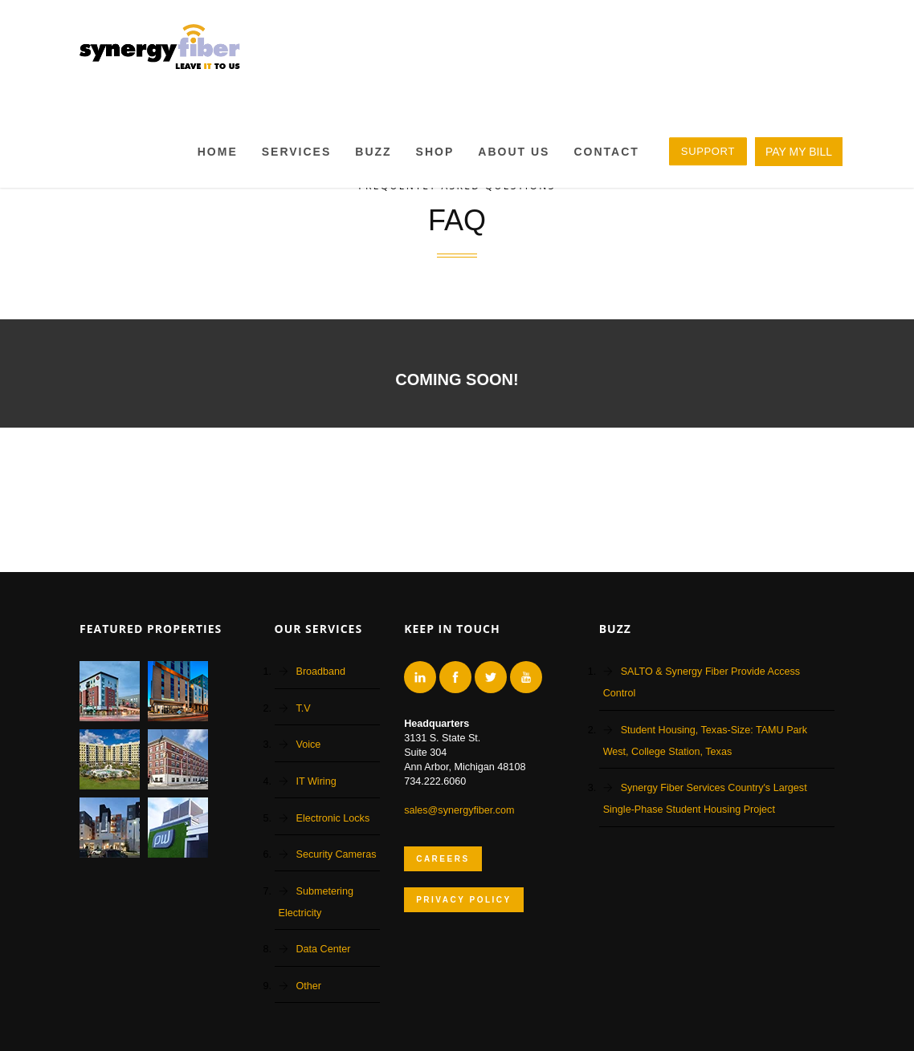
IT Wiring (316, 781)
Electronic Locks (333, 818)
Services (297, 151)
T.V (303, 708)
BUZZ (373, 151)
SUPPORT (708, 151)
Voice (308, 744)
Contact (606, 151)
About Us (513, 151)
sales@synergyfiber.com (459, 810)
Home (218, 151)
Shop (435, 151)
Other (309, 986)
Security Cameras (336, 854)
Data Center (323, 949)
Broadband (321, 671)
